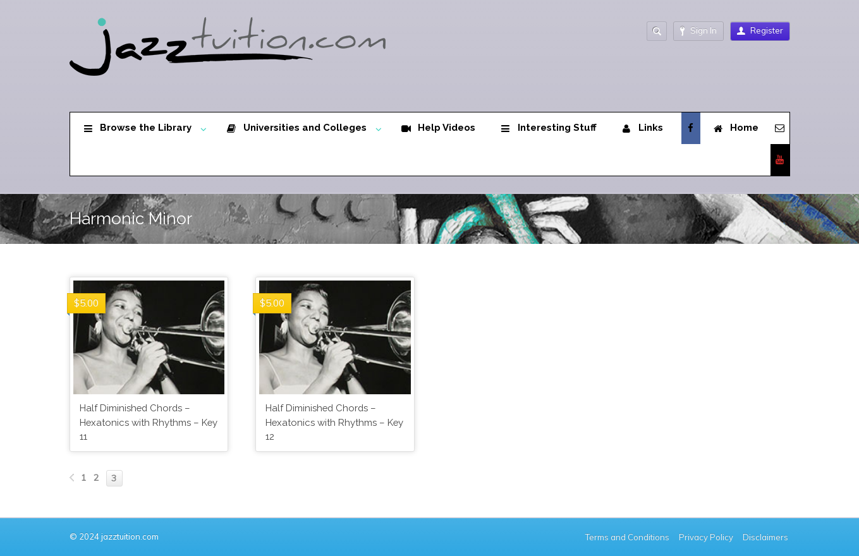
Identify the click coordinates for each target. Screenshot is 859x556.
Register (760, 30)
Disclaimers (766, 537)
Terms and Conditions (627, 537)
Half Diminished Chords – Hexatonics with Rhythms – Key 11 (148, 422)
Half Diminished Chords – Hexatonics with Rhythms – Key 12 (334, 422)
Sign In (698, 30)
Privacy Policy (706, 537)
